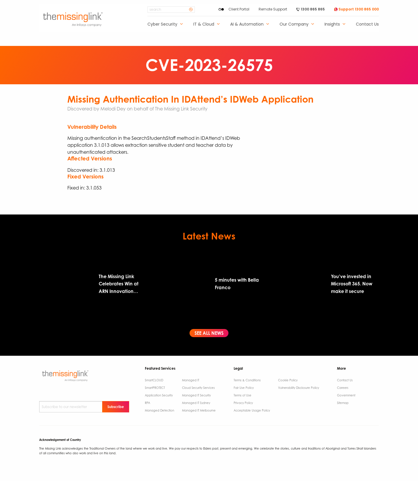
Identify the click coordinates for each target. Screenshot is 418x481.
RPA (147, 403)
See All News (209, 333)
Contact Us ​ (345, 380)
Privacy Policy (243, 403)
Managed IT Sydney (196, 403)
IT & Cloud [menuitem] (203, 24)
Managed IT (190, 380)
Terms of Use (242, 395)
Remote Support (273, 9)
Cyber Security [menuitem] (162, 24)
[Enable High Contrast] (221, 9)
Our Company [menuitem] (294, 24)
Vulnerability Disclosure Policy (298, 387)
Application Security (159, 395)
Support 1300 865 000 (356, 9)
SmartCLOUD (154, 380)
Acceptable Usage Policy (252, 410)
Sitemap (343, 403)
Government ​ (346, 395)
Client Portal (238, 9)
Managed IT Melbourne (199, 410)
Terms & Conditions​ (247, 380)
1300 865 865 (310, 9)
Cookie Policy (288, 380)
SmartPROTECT (155, 387)
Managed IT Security (196, 395)
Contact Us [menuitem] (367, 24)
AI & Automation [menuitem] (247, 24)
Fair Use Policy (244, 387)
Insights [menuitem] (332, 24)
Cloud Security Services (198, 387)
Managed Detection (159, 410)
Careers (342, 387)
